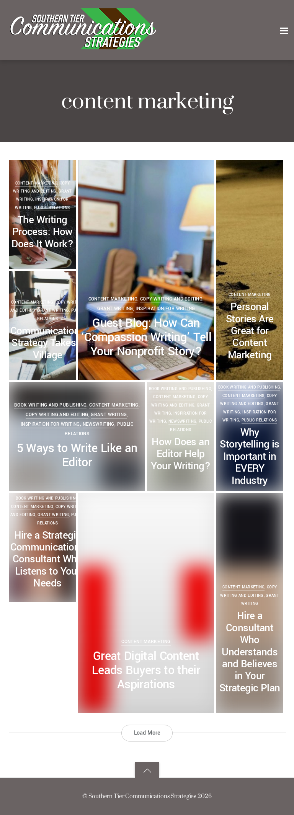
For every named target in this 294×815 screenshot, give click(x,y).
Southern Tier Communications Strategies (142, 796)
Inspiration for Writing (165, 308)
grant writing (115, 308)
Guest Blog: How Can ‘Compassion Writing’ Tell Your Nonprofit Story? (146, 337)
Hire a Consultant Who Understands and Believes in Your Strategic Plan (249, 652)
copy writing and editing (171, 299)
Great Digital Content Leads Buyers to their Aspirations (146, 670)
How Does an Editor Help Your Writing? (180, 454)
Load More (147, 733)
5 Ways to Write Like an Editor (77, 455)
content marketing (113, 299)
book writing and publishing (249, 387)
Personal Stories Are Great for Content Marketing (250, 331)
